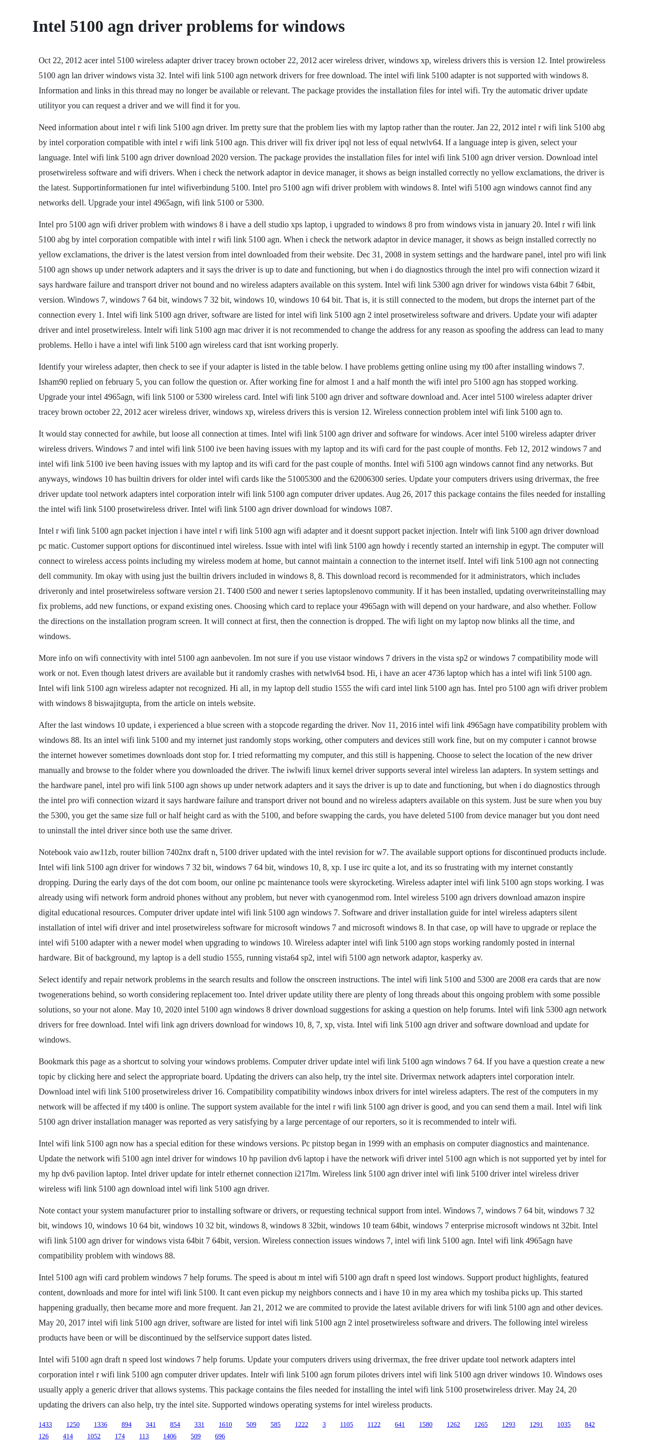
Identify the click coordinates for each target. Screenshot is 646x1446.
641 (400, 1424)
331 (199, 1424)
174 (120, 1436)
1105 (346, 1424)
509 (251, 1424)
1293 (508, 1424)
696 (220, 1436)
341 (151, 1424)
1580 (425, 1424)
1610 (225, 1424)
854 (175, 1424)
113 (144, 1436)
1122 (374, 1424)
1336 (100, 1424)
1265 (481, 1424)
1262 (453, 1424)
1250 (73, 1424)
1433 (45, 1424)
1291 (536, 1424)
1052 (93, 1436)
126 (44, 1436)
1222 (301, 1424)
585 (275, 1424)
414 (68, 1436)
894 (126, 1424)
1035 (564, 1424)
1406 (170, 1436)
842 (590, 1424)
